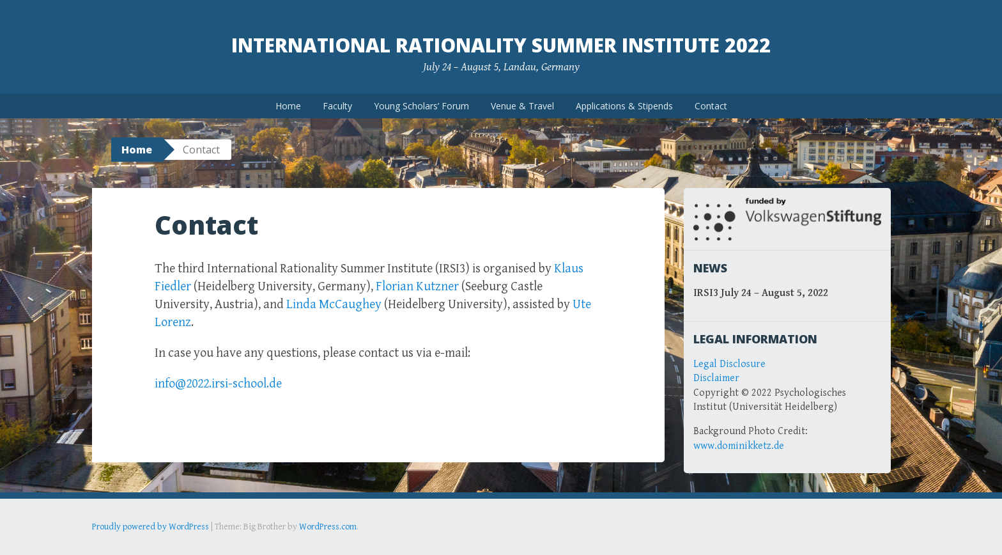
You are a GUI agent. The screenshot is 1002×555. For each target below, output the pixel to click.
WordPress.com (328, 527)
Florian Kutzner (417, 286)
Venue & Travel (522, 106)
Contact (711, 106)
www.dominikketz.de (738, 446)
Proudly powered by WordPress (150, 527)
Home (288, 106)
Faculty (337, 106)
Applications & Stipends (624, 106)
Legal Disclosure (729, 364)
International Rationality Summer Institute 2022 (501, 45)
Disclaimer (716, 378)
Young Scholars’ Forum (421, 106)
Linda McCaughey (334, 304)
